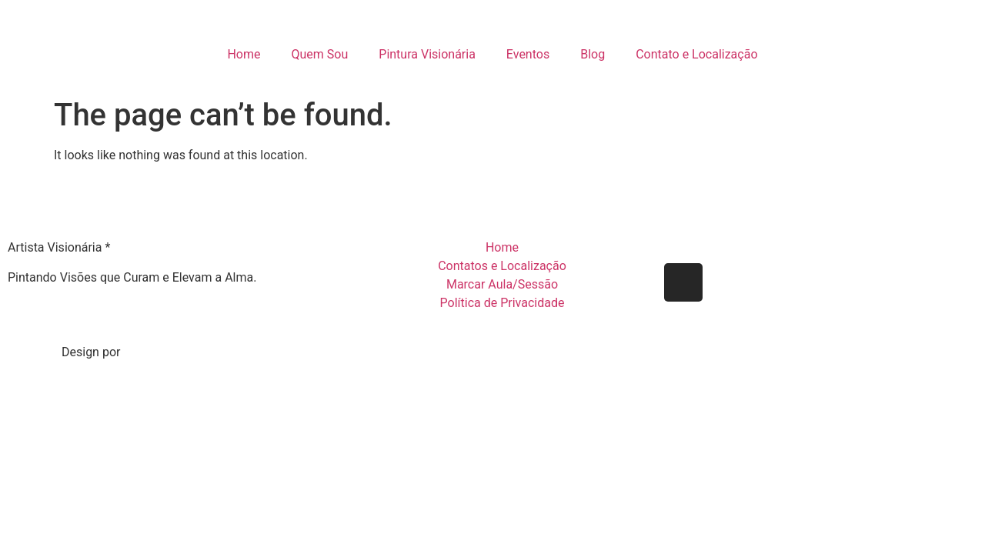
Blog (592, 54)
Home (243, 54)
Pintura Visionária (427, 54)
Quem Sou (320, 54)
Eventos (527, 54)
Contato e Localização (696, 54)
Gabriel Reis (159, 352)
